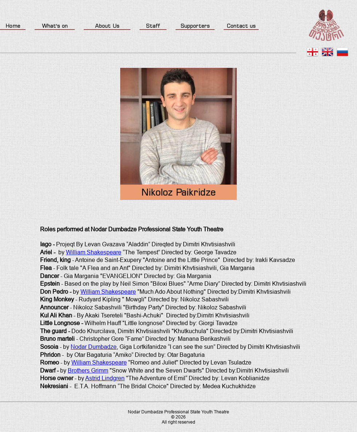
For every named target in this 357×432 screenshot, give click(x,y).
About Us (107, 25)
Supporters (195, 25)
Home (12, 25)
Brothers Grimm (88, 370)
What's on (55, 25)
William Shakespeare (93, 252)
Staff (153, 25)
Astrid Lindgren (105, 378)
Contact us (241, 25)
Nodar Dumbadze (94, 347)
